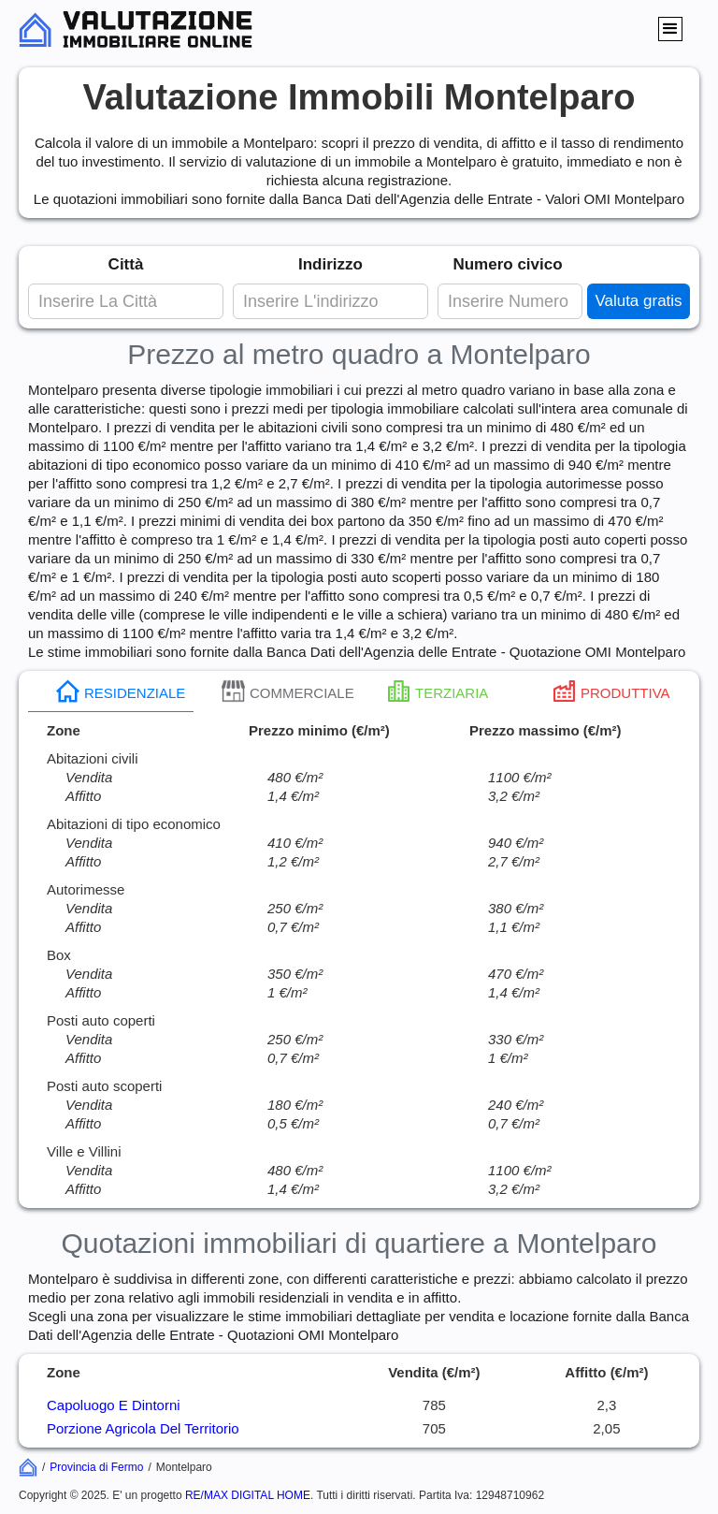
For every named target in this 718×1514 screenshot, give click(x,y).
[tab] (111, 691)
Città (126, 264)
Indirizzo (330, 264)
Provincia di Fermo (96, 1467)
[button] (670, 29)
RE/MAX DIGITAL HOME (247, 1495)
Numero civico (507, 264)
